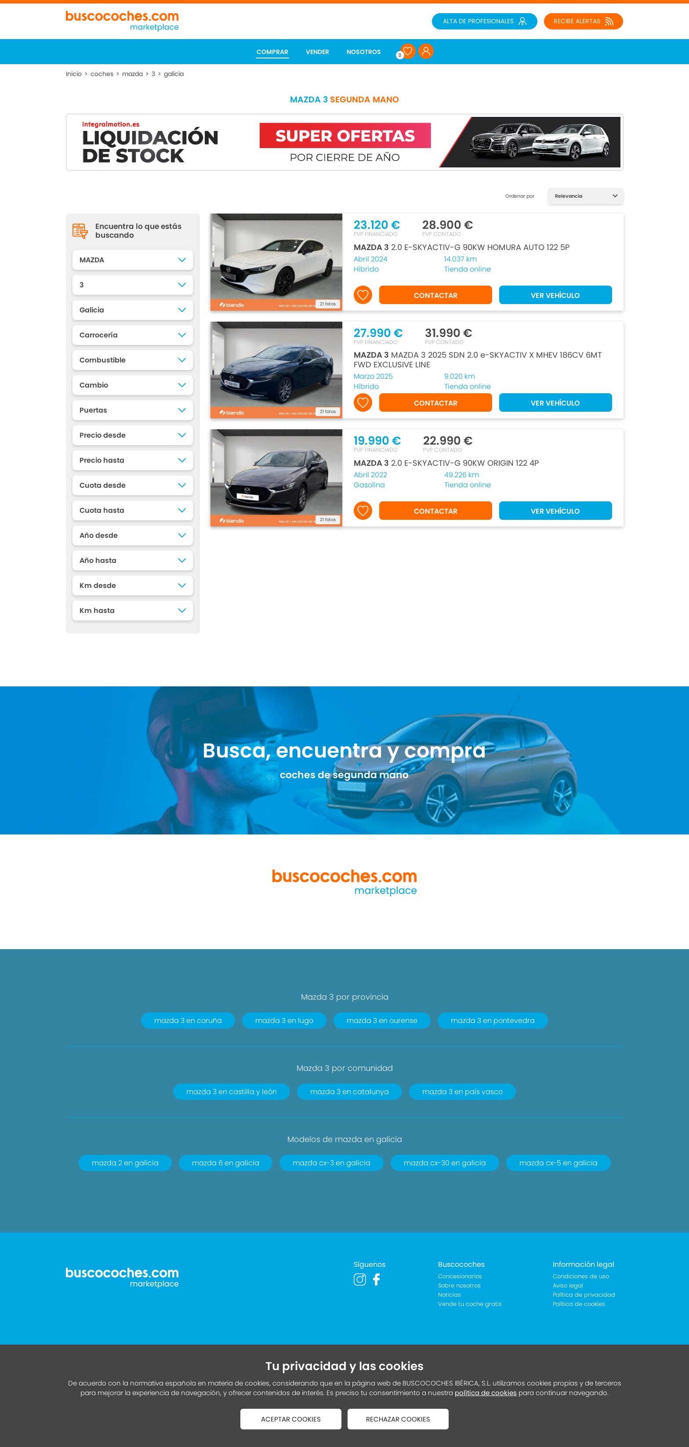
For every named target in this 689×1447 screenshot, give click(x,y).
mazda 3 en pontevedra (493, 1020)
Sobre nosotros (459, 1285)
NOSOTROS (364, 51)
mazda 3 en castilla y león (231, 1092)
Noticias (449, 1295)
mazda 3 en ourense (382, 1020)
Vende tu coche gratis (470, 1304)
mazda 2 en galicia (125, 1163)
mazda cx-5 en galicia (558, 1163)
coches (102, 73)
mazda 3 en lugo (284, 1020)
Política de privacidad (584, 1295)
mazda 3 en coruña (188, 1020)
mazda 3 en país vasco (462, 1092)
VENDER (317, 51)
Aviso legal (568, 1285)
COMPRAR (272, 51)
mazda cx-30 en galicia (445, 1163)
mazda (132, 73)
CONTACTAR (435, 295)
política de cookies (486, 1392)
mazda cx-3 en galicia (331, 1163)
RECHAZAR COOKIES (398, 1419)
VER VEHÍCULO (555, 295)
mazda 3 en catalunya (349, 1092)
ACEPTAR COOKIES (291, 1419)
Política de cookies (579, 1304)
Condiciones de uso (581, 1276)
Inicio (74, 73)
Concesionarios (460, 1276)
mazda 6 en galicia (225, 1163)
